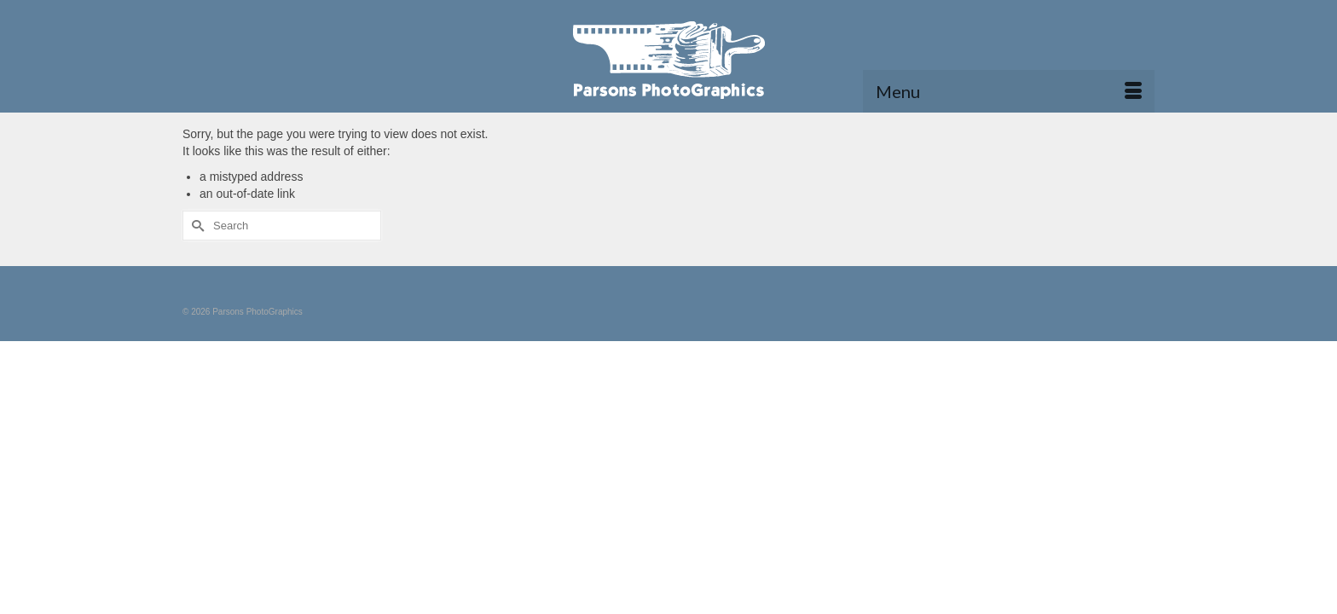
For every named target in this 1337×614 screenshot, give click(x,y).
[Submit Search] (195, 261)
